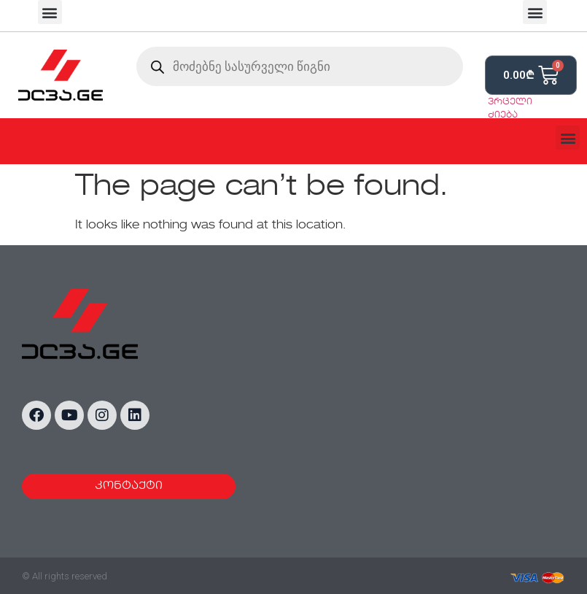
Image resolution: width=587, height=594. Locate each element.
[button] (50, 12)
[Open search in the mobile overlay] (299, 66)
